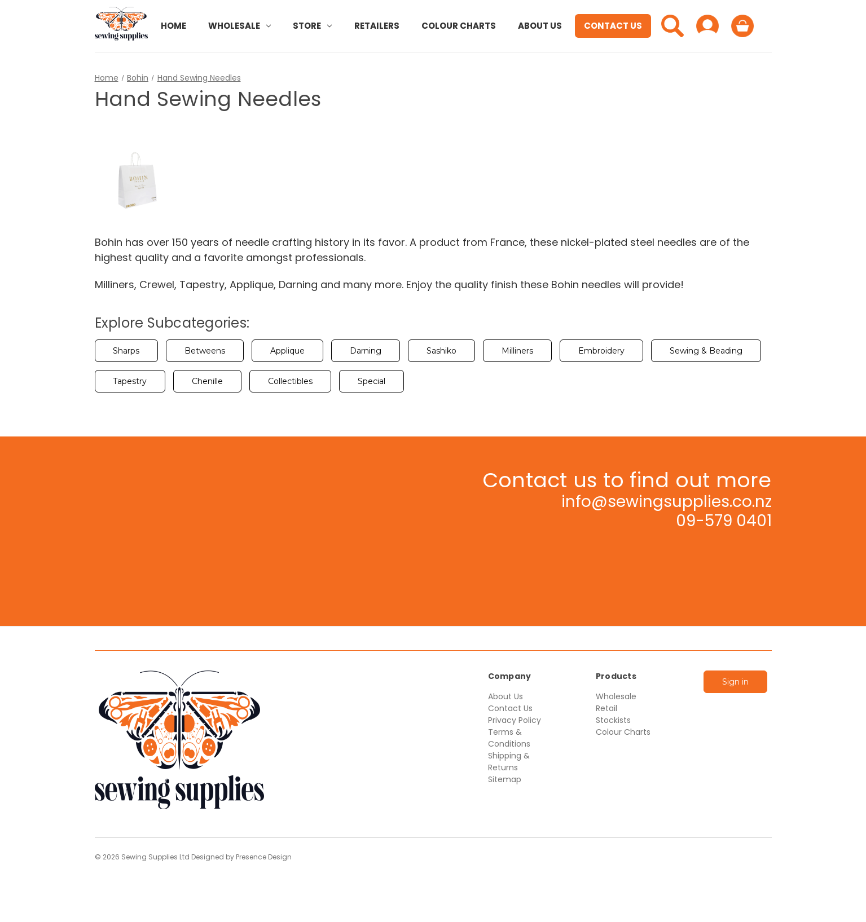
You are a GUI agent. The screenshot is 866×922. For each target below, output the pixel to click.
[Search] (672, 26)
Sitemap (504, 779)
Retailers (376, 26)
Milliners (517, 351)
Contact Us (613, 26)
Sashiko (441, 351)
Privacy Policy (514, 720)
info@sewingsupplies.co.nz (666, 502)
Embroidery (601, 351)
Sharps (126, 351)
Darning (365, 351)
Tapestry (130, 381)
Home (173, 26)
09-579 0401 (724, 521)
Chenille (207, 381)
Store (312, 26)
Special (371, 381)
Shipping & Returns (509, 761)
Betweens (204, 351)
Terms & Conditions (509, 737)
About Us (540, 26)
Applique (287, 351)
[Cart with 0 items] (742, 26)
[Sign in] (707, 26)
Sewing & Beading (706, 351)
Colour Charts (458, 26)
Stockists (613, 720)
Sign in (735, 682)
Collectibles (290, 381)
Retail (606, 708)
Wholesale (239, 26)
